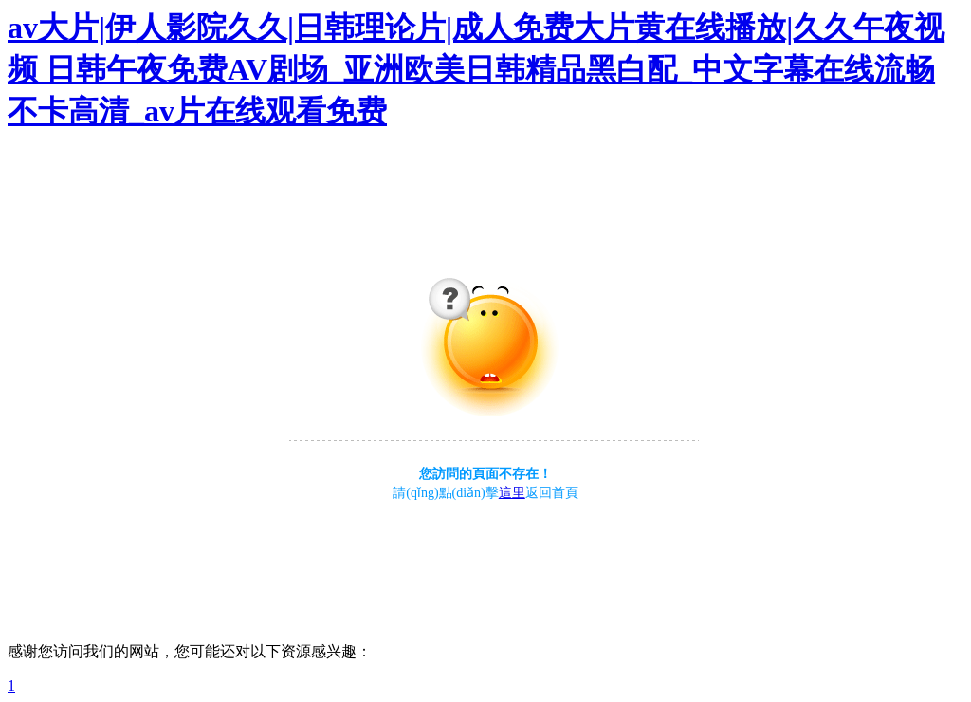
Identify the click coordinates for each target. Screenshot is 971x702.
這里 (512, 493)
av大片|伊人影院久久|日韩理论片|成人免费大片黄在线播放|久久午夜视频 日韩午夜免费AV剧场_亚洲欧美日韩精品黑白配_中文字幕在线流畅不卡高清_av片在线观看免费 (476, 69)
